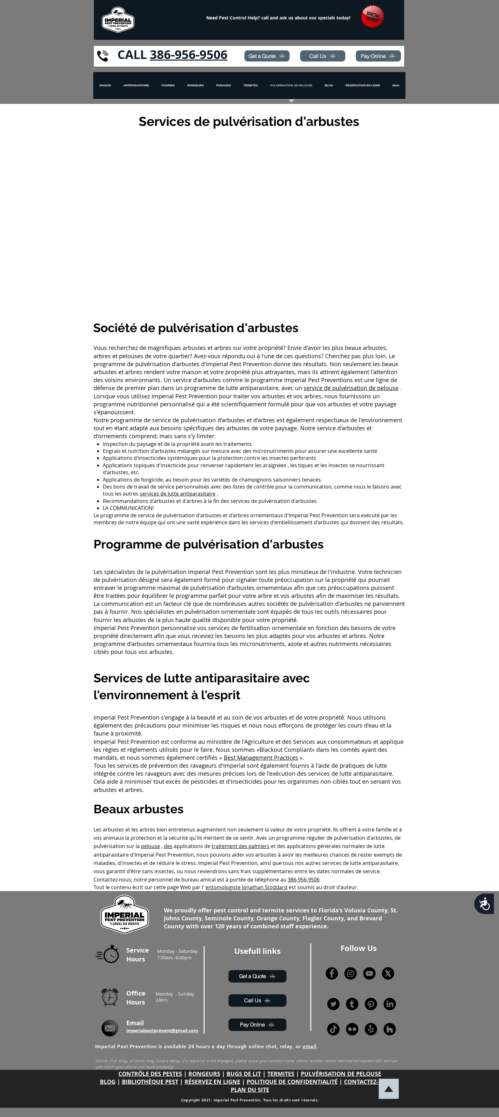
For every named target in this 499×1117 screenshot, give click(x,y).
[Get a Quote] (267, 56)
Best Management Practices (261, 757)
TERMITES (280, 1074)
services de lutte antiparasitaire (177, 493)
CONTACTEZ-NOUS (369, 1082)
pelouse (150, 846)
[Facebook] (332, 973)
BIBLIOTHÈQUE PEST (150, 1082)
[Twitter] (333, 1004)
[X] (388, 973)
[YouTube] (369, 973)
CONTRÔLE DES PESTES (150, 1074)
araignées (274, 465)
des (168, 846)
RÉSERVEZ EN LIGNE (212, 1082)
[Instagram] (350, 973)
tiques (305, 465)
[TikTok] (333, 1029)
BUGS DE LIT (244, 1074)
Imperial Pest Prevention (126, 628)
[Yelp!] (371, 1029)
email (309, 1046)
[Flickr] (352, 1029)
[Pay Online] (378, 56)
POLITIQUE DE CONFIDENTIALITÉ (292, 1082)
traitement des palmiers (241, 846)
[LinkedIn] (389, 1004)
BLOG (108, 1082)
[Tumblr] (352, 1004)
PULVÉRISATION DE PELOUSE (341, 1074)
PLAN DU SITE (250, 1090)
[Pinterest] (371, 1004)
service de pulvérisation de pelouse (351, 388)
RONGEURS (204, 1074)
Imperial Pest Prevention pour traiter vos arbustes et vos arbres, (237, 396)
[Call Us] (322, 56)
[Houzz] (389, 1029)
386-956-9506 (189, 54)
